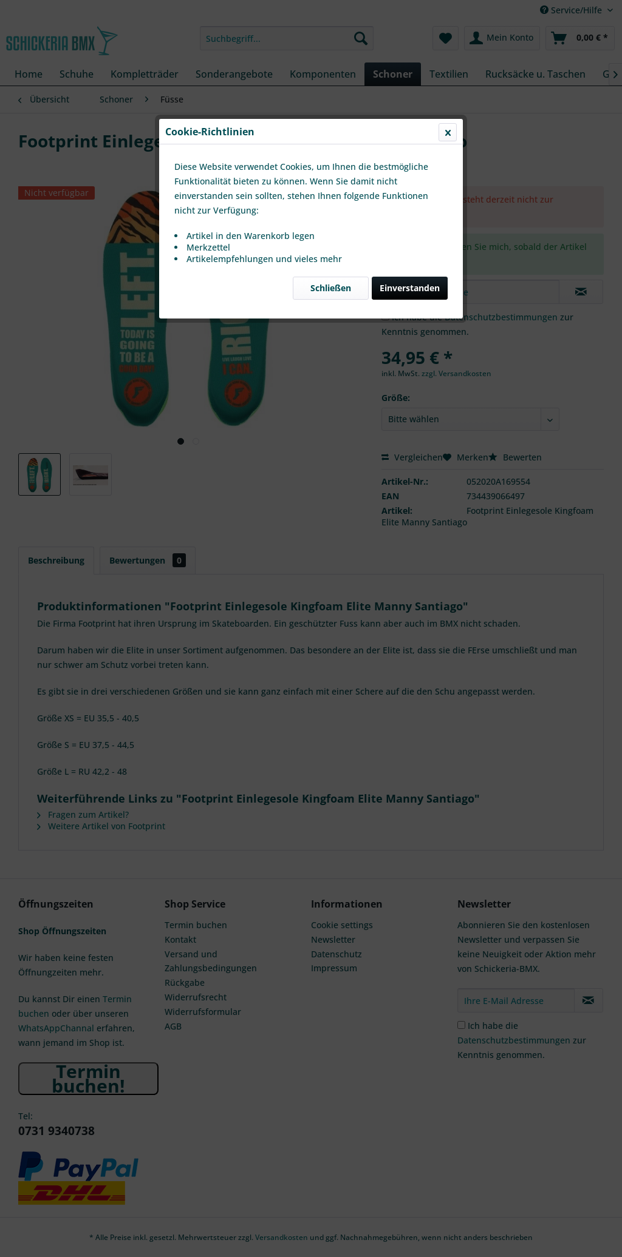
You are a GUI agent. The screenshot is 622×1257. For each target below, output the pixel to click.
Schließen (330, 288)
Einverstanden (410, 288)
